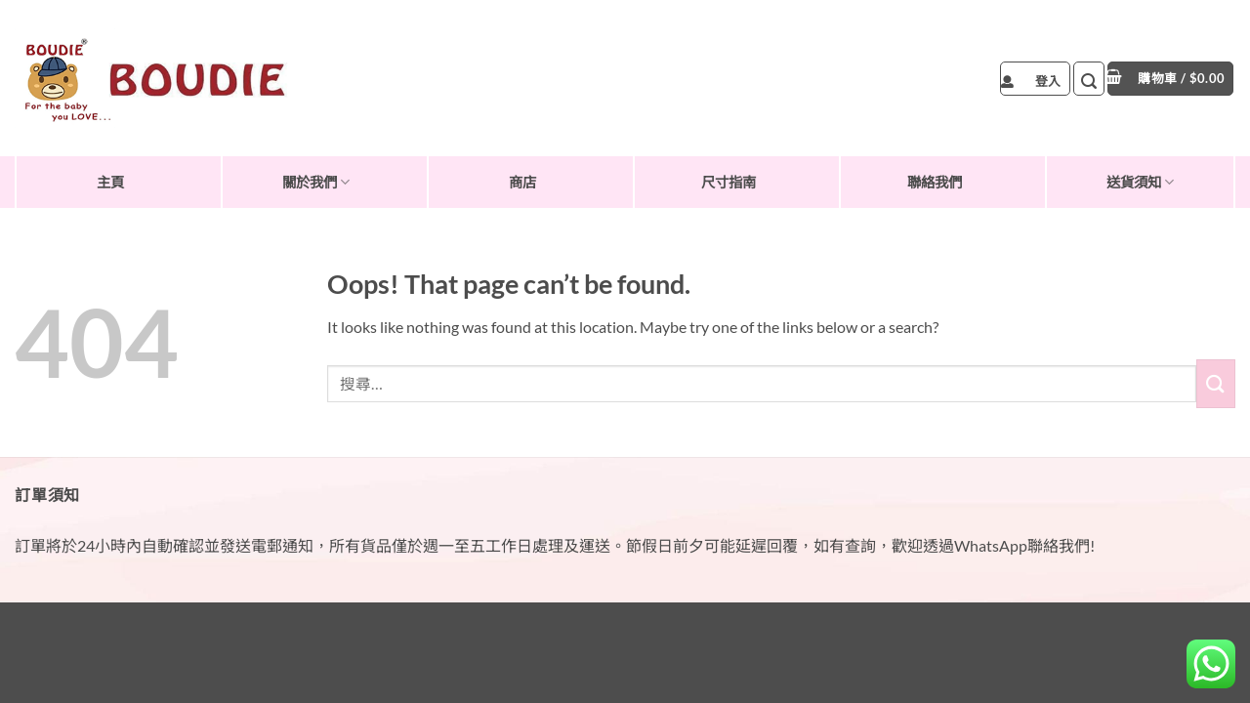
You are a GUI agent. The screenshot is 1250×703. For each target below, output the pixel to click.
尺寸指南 (728, 182)
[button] (1035, 79)
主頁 (110, 182)
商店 (522, 182)
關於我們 (316, 182)
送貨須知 (1140, 182)
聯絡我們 (934, 182)
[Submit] (1215, 383)
